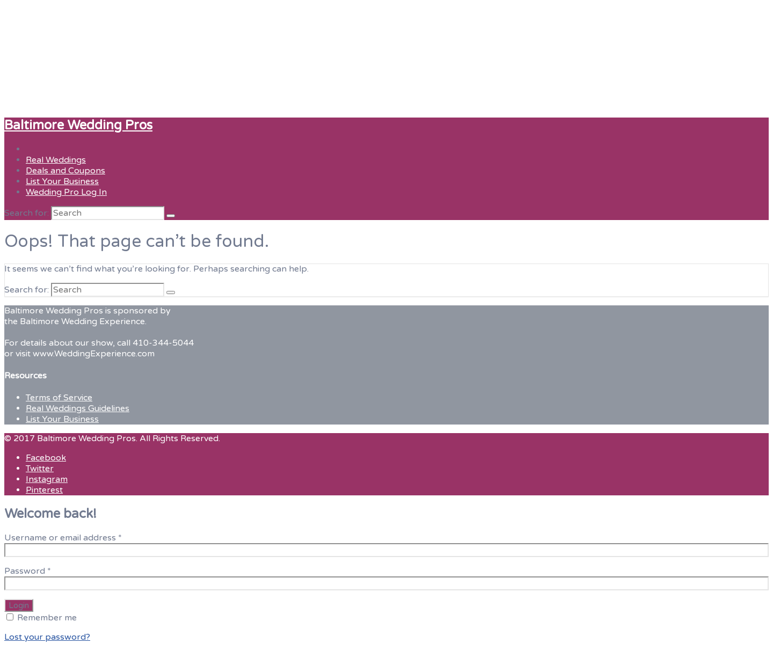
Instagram (47, 479)
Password (27, 571)
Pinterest (44, 490)
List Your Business (62, 181)
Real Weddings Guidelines (77, 408)
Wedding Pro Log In (66, 192)
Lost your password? (47, 637)
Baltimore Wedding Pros (78, 125)
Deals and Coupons (65, 170)
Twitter (40, 468)
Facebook (46, 457)
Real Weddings (56, 160)
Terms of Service (59, 397)
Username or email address (63, 537)
